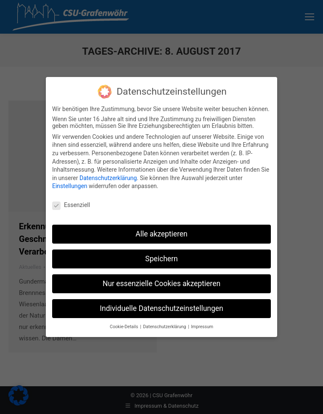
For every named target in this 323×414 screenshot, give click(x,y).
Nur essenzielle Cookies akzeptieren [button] (161, 283)
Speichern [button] (161, 258)
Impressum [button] (202, 326)
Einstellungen (69, 185)
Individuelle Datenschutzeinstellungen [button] (161, 308)
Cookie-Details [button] (124, 326)
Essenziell (71, 204)
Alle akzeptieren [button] (161, 233)
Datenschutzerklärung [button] (165, 326)
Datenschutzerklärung (108, 177)
